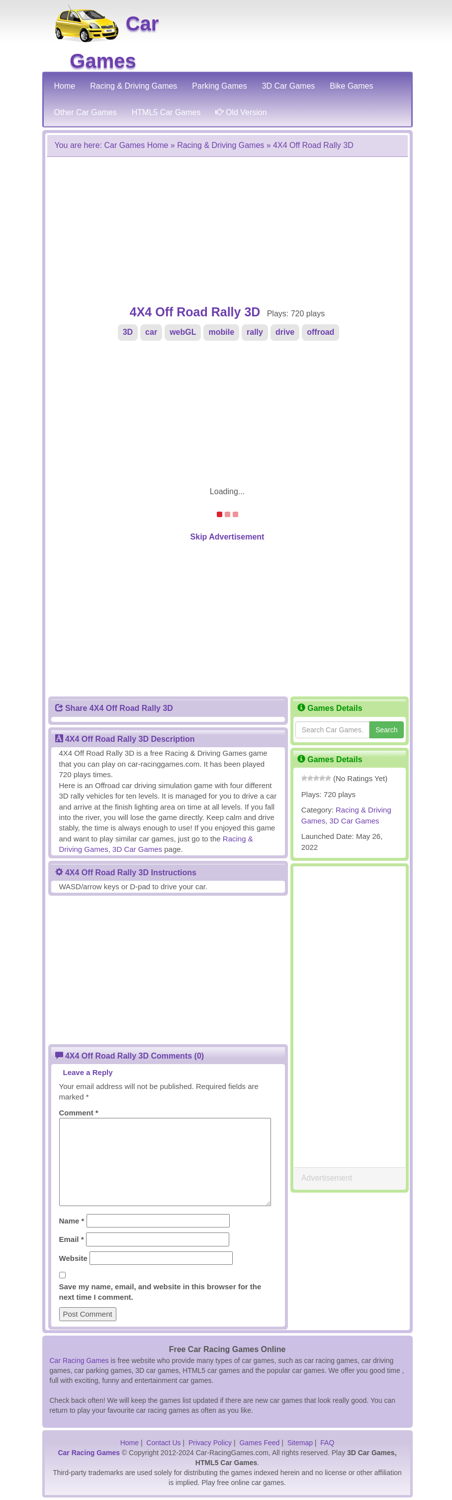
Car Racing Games (79, 1360)
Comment (78, 1112)
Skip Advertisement (227, 537)
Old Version (241, 112)
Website (73, 1258)
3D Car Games (354, 821)
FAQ (327, 1443)
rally (255, 332)
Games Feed (259, 1443)
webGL (183, 332)
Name (72, 1221)
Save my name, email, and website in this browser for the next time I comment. (160, 1291)
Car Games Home (136, 145)
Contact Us (163, 1443)
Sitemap (300, 1443)
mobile (221, 332)
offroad (320, 332)
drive (284, 332)
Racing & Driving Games (220, 145)
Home (129, 1443)
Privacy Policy (210, 1443)
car (151, 332)
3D (128, 332)
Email (71, 1239)
